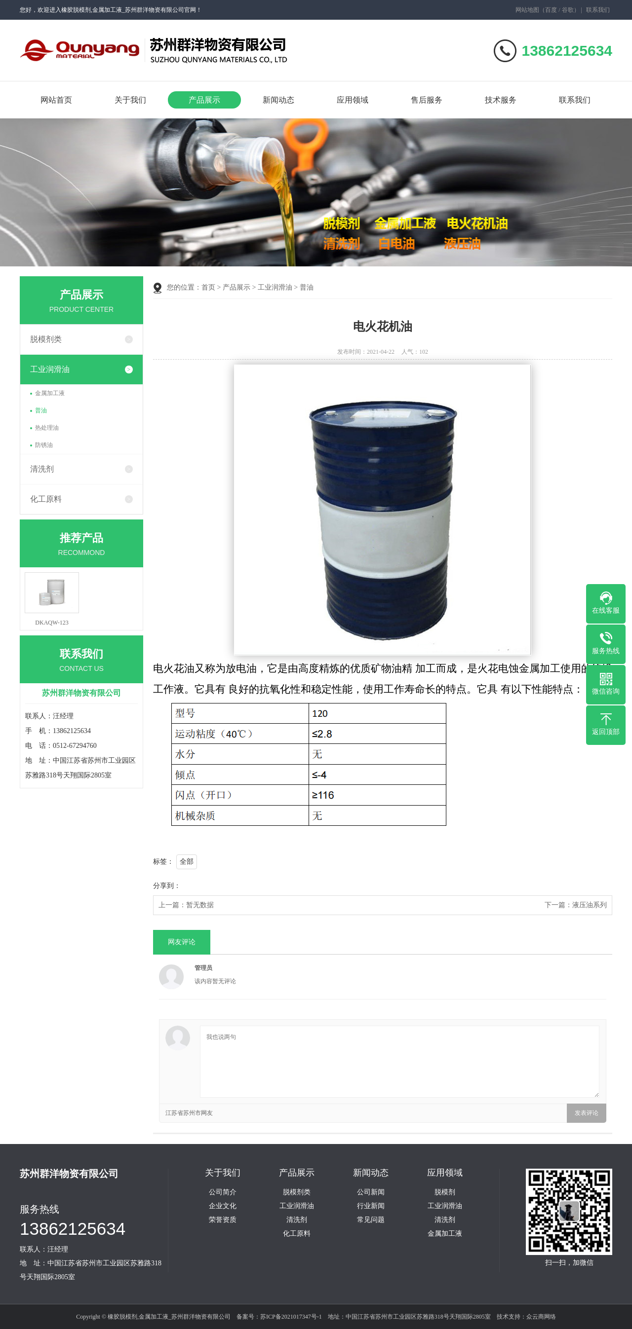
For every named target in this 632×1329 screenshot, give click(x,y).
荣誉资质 (223, 1220)
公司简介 (223, 1192)
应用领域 (352, 100)
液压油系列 (589, 905)
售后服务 (426, 100)
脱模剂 (444, 1192)
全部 (187, 861)
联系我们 (598, 9)
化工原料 (46, 499)
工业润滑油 (50, 369)
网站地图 (527, 9)
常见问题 (371, 1220)
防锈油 (44, 445)
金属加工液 (50, 393)
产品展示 (204, 100)
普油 (41, 410)
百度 (551, 9)
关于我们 (130, 100)
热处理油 (47, 427)
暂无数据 (200, 905)
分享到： (167, 885)
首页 (208, 287)
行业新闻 (371, 1206)
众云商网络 (541, 1316)
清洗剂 (42, 469)
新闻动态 (278, 100)
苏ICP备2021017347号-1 (291, 1316)
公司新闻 (371, 1192)
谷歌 (568, 9)
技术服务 (500, 100)
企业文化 (223, 1206)
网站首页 (56, 100)
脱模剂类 (46, 339)
